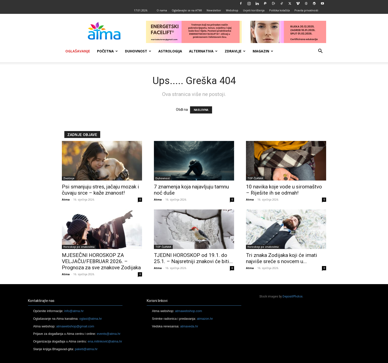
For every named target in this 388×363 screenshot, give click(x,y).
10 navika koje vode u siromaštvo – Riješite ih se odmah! (284, 190)
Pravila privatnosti (306, 10)
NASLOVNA (201, 110)
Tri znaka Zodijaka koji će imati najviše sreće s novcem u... (281, 258)
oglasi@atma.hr (90, 318)
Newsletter (214, 10)
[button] (320, 51)
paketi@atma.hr (86, 349)
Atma (66, 199)
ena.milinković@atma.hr (105, 341)
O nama (162, 10)
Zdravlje (235, 51)
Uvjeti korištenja (254, 10)
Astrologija (170, 51)
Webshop (232, 10)
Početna (107, 51)
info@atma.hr (74, 311)
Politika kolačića (279, 10)
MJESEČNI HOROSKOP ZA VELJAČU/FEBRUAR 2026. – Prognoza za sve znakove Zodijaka (101, 261)
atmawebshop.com (188, 311)
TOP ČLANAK (255, 178)
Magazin (263, 51)
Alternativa (203, 51)
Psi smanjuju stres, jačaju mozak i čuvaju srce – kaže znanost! (100, 190)
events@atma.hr (109, 334)
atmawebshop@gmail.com (75, 326)
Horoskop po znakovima (79, 247)
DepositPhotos (293, 296)
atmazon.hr (205, 318)
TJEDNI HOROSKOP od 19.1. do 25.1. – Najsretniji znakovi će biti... (193, 258)
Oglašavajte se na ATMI (187, 10)
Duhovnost (138, 51)
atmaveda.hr (189, 326)
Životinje (68, 178)
